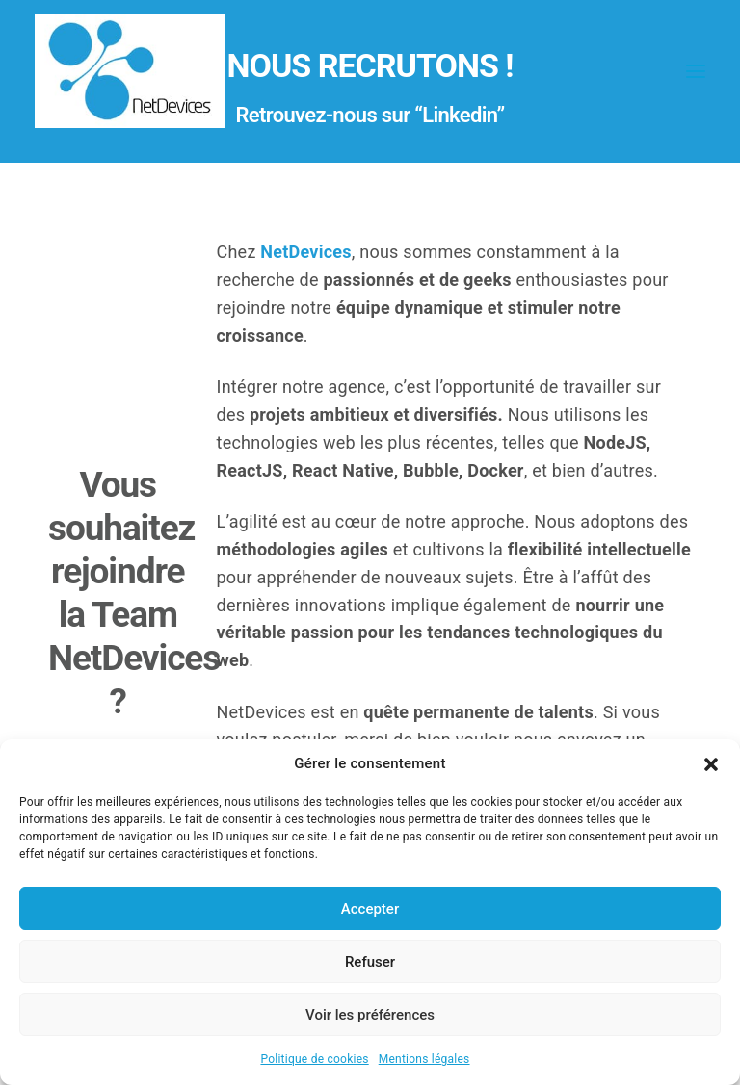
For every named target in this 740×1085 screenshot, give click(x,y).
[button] (711, 764)
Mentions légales (424, 1059)
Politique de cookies (314, 1059)
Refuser (370, 961)
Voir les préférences (370, 1014)
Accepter (370, 908)
